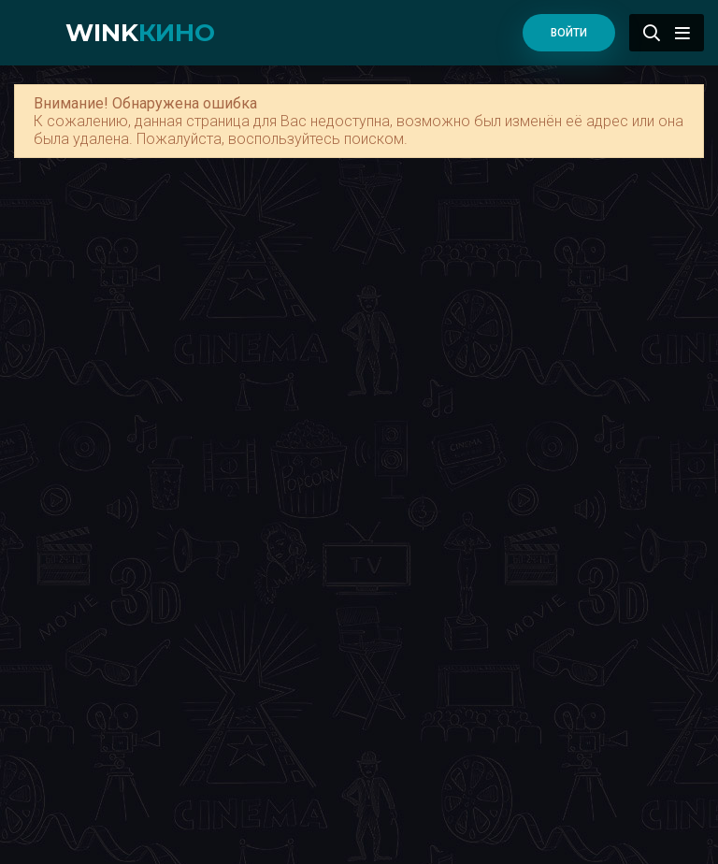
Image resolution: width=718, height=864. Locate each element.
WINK (140, 33)
